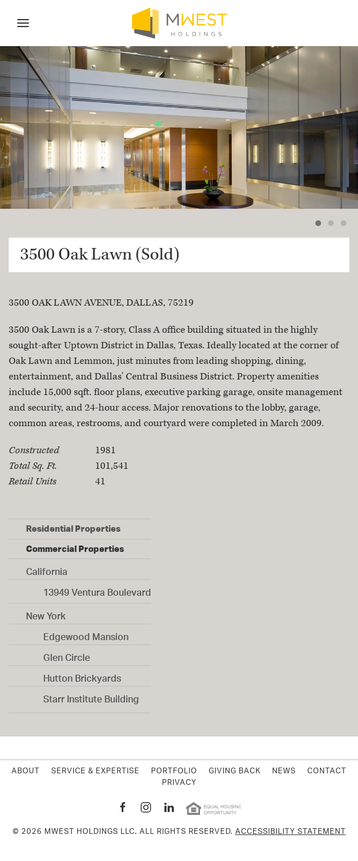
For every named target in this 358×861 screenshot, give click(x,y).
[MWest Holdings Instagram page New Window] (146, 807)
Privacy (179, 783)
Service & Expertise (95, 771)
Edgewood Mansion (86, 633)
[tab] (318, 223)
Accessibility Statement (290, 832)
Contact (326, 771)
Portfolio (174, 771)
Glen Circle (66, 654)
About (26, 771)
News (284, 771)
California (46, 568)
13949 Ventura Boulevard (97, 589)
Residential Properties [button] (73, 528)
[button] (23, 23)
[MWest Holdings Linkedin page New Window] (169, 807)
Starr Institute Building (91, 696)
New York (46, 613)
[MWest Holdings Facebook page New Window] (123, 807)
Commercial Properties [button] (75, 548)
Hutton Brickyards (82, 675)
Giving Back (235, 771)
